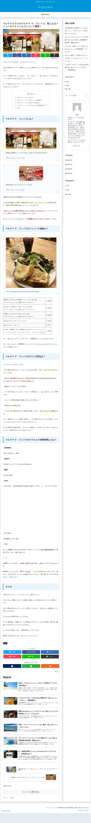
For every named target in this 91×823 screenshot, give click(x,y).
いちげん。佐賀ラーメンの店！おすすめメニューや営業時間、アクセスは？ (76, 49)
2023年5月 (68, 173)
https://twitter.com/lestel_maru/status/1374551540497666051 (24, 292)
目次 (28, 94)
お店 (5, 643)
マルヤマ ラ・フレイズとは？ (24, 97)
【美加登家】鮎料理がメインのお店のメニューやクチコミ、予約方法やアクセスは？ (76, 30)
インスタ (41, 345)
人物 (67, 85)
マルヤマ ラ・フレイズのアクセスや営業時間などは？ (31, 106)
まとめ (17, 108)
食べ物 (68, 89)
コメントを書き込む (31, 794)
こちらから (13, 345)
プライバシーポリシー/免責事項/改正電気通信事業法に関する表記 (62, 810)
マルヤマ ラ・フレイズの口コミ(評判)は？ (28, 103)
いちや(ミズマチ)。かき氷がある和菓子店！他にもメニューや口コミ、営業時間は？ (77, 67)
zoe (76, 115)
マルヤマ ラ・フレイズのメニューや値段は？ (29, 100)
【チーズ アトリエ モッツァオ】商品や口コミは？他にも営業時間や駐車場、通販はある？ (76, 40)
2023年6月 (68, 169)
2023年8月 (68, 160)
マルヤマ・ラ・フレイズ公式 (17, 158)
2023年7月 (68, 164)
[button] (87, 95)
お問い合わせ (85, 810)
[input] (77, 95)
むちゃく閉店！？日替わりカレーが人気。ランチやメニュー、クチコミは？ (76, 58)
